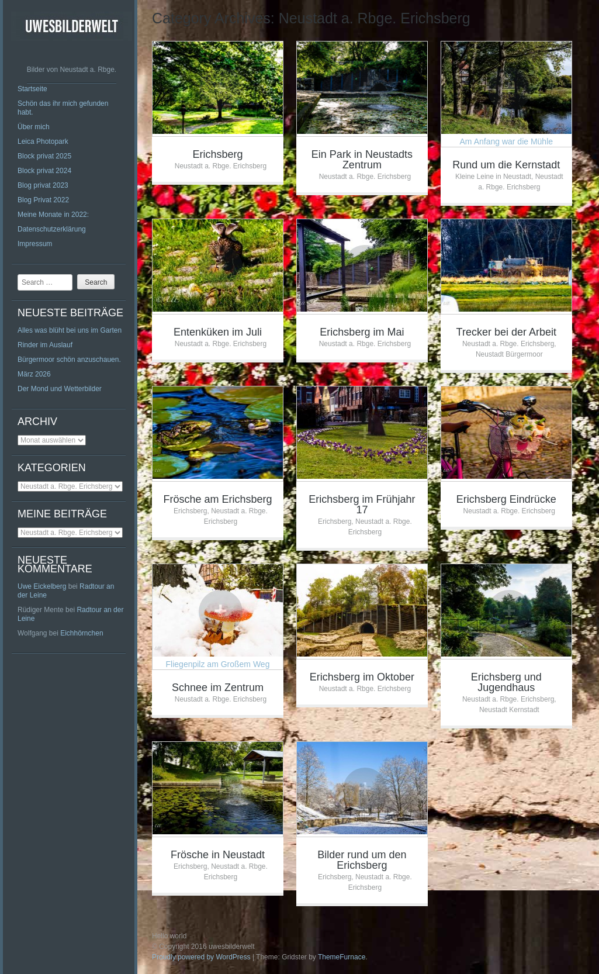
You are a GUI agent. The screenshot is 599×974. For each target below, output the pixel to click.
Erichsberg (217, 154)
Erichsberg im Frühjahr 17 (362, 504)
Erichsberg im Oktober (362, 677)
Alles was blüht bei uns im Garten (70, 330)
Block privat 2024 (44, 171)
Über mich (34, 127)
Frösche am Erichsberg (217, 499)
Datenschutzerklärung (52, 229)
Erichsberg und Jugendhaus (506, 682)
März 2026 (34, 374)
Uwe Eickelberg (42, 586)
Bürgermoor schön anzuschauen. (69, 359)
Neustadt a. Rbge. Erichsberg (220, 166)
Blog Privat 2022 (43, 200)
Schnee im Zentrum (218, 687)
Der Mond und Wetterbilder (60, 389)
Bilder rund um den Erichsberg (361, 860)
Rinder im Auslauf (45, 345)
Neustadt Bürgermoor (509, 354)
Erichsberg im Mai (362, 332)
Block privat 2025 (44, 156)
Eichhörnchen (81, 633)
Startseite (32, 89)
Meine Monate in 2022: (53, 214)
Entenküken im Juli (218, 332)
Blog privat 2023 (43, 185)
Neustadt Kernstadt (509, 710)
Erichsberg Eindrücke (506, 499)
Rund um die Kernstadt (506, 165)
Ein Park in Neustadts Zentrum (362, 159)
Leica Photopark (43, 141)
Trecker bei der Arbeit (506, 332)
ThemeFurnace (341, 957)
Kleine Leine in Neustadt (493, 176)
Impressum (35, 244)
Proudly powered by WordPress (201, 957)
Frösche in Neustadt (218, 855)
